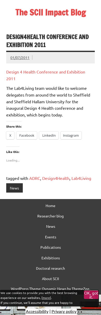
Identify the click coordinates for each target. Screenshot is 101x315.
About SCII (50, 278)
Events (50, 237)
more (46, 298)
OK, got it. (91, 295)
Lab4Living (81, 178)
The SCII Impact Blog (50, 12)
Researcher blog (50, 216)
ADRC (34, 178)
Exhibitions (50, 258)
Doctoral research (50, 268)
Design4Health (55, 178)
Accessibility (37, 311)
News (14, 188)
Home (50, 205)
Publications (50, 247)
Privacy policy (64, 311)
